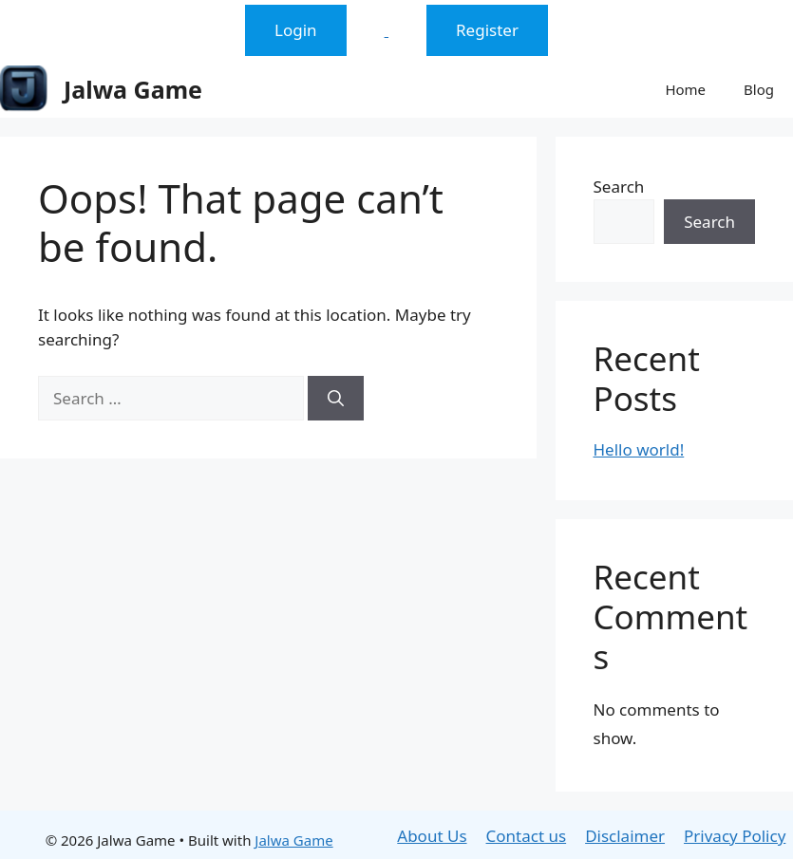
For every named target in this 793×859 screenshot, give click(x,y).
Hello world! (639, 449)
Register (487, 30)
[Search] (336, 398)
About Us (431, 836)
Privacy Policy (734, 836)
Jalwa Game (133, 89)
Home (685, 89)
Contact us (526, 836)
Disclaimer (625, 836)
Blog (759, 89)
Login (295, 30)
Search (619, 186)
